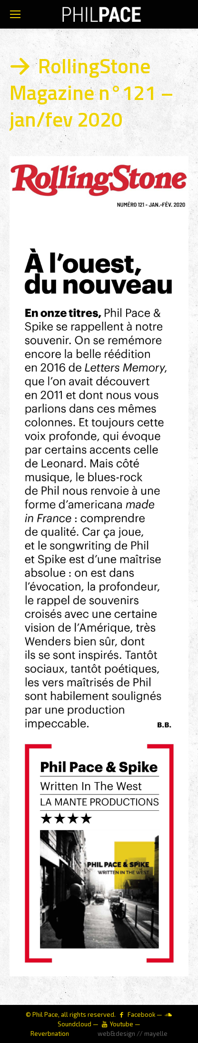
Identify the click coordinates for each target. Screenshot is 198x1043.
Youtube (121, 1024)
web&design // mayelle (133, 1033)
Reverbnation (49, 1033)
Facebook (141, 1014)
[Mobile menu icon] (15, 14)
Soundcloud (74, 1024)
